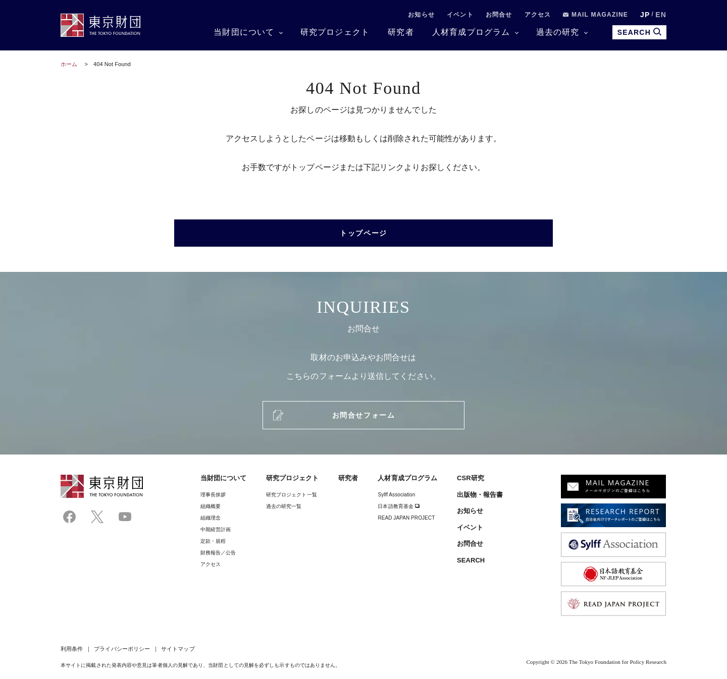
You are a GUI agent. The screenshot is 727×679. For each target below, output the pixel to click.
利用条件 (72, 649)
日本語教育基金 (399, 506)
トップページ (363, 233)
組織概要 (210, 506)
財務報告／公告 (218, 552)
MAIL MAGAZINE (595, 14)
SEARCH (471, 560)
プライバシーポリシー (122, 649)
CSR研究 (470, 478)
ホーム (69, 64)
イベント (460, 14)
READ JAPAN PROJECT (406, 518)
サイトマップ (177, 649)
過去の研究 (558, 32)
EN (660, 15)
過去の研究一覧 (284, 506)
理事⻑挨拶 (213, 494)
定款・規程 (213, 541)
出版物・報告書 (480, 494)
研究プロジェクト (335, 32)
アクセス (538, 14)
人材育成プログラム (471, 32)
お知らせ (421, 14)
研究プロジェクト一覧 (291, 494)
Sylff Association (396, 494)
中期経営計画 (215, 529)
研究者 (401, 32)
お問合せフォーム (363, 415)
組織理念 (210, 518)
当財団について (244, 32)
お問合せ (499, 14)
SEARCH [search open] (639, 32)
